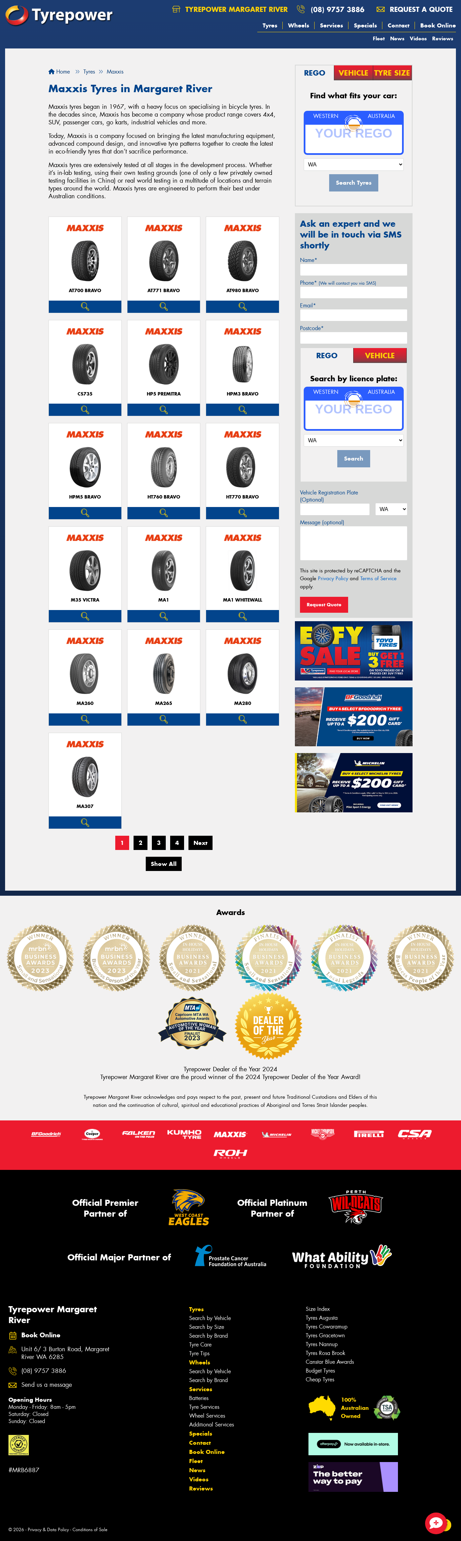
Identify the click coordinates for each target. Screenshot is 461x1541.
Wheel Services (207, 1415)
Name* (308, 260)
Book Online (438, 25)
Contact (398, 25)
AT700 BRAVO (85, 290)
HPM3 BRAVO (243, 394)
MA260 (85, 703)
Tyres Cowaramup (326, 1326)
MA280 (242, 703)
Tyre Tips (199, 1353)
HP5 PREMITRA (164, 394)
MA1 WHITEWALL (242, 600)
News (397, 38)
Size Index (318, 1309)
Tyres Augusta (322, 1317)
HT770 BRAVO (242, 497)
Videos (418, 38)
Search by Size (206, 1327)
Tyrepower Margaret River (230, 9)
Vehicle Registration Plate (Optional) (329, 496)
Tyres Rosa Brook (325, 1353)
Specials (365, 25)
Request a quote (415, 9)
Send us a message (46, 1385)
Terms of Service (378, 578)
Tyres (270, 25)
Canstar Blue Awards (330, 1361)
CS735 (85, 394)
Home (59, 71)
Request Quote (324, 605)
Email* (308, 305)
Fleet (379, 38)
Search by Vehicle (210, 1318)
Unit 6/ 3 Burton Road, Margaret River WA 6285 (65, 1353)
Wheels (298, 25)
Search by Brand (208, 1335)
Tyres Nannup (322, 1344)
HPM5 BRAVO (85, 497)
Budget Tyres (320, 1370)
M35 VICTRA (85, 600)
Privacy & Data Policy (48, 1530)
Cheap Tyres (320, 1379)
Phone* (338, 282)
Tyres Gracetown (325, 1335)
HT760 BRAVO (163, 497)
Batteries (198, 1398)
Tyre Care (200, 1344)
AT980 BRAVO (242, 290)
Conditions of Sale (90, 1530)
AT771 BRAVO (163, 290)
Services (331, 25)
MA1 (163, 600)
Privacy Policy (333, 578)
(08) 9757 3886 (337, 9)
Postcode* (312, 328)
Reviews (442, 38)
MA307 (85, 806)
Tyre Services (204, 1407)
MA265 (163, 703)
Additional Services (211, 1424)
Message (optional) (322, 522)
